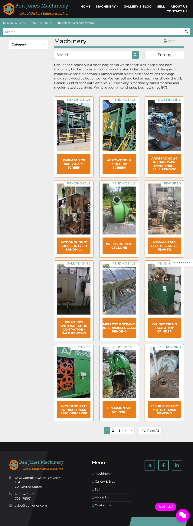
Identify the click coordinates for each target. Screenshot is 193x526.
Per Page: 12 (150, 430)
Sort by (164, 54)
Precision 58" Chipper (119, 409)
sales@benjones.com (31, 505)
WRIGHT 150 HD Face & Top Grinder (164, 327)
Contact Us (177, 11)
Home (85, 6)
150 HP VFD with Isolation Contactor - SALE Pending (73, 328)
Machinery (106, 6)
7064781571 (44, 23)
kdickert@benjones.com (78, 23)
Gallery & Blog (138, 6)
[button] (107, 6)
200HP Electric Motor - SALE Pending (164, 409)
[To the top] (181, 263)
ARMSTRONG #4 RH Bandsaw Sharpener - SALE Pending (164, 164)
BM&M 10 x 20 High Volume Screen (74, 163)
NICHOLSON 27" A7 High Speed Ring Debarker (74, 409)
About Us (179, 6)
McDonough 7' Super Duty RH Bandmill (74, 246)
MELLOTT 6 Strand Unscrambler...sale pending (119, 327)
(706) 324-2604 (17, 23)
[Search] (93, 31)
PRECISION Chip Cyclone (119, 245)
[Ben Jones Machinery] (36, 465)
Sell (161, 6)
